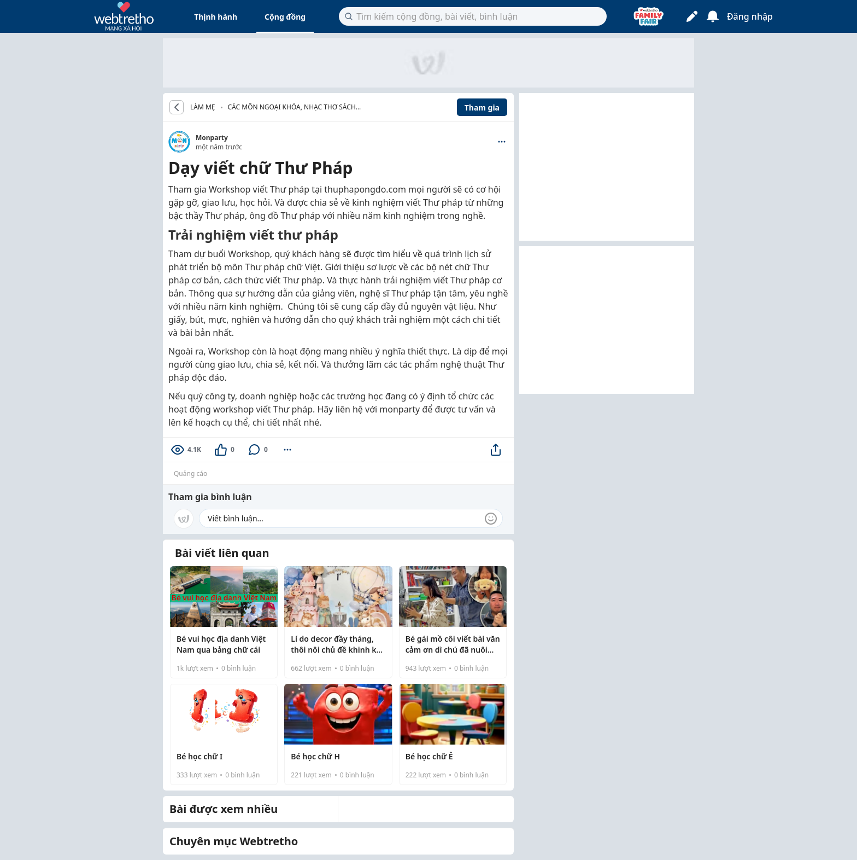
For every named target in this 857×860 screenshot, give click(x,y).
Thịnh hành (215, 16)
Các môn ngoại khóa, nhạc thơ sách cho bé (292, 108)
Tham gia (482, 107)
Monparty (212, 137)
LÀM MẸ (202, 107)
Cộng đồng (285, 16)
